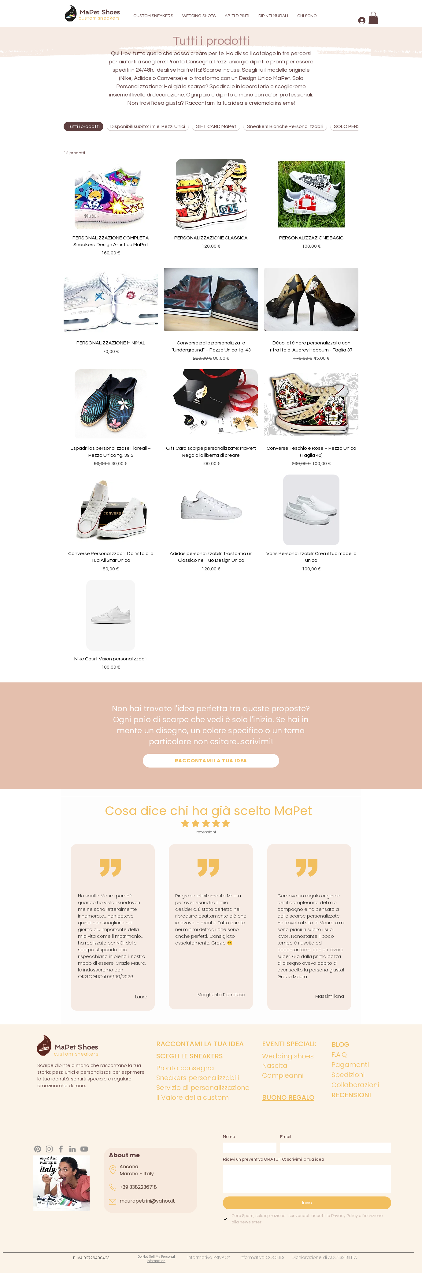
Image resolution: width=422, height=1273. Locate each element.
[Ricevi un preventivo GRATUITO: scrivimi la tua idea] (307, 1179)
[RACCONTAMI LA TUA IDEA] (211, 761)
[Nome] (247, 1148)
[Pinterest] (37, 1149)
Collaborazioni (355, 1085)
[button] (373, 18)
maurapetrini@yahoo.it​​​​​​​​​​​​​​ (147, 1200)
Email (285, 1137)
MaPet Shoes (100, 12)
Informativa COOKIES (266, 1257)
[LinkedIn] (72, 1149)
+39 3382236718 (138, 1187)
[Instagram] (49, 1149)
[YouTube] (84, 1149)
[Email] (333, 1148)
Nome (229, 1137)
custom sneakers (99, 18)
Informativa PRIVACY (213, 1257)
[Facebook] (60, 1149)
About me (124, 1155)
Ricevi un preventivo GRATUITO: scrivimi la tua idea (273, 1159)
